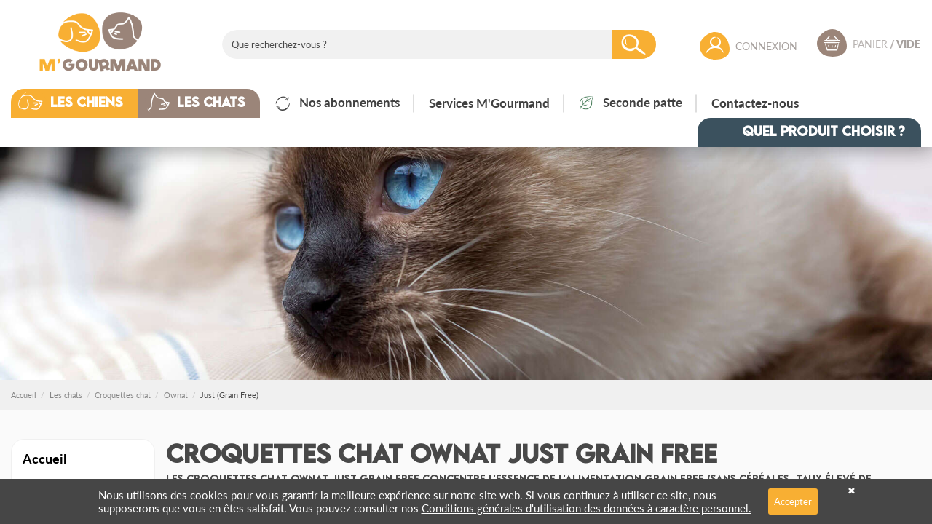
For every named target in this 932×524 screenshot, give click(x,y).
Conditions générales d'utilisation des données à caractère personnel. (586, 507)
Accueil (44, 458)
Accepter (793, 501)
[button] (85, 103)
